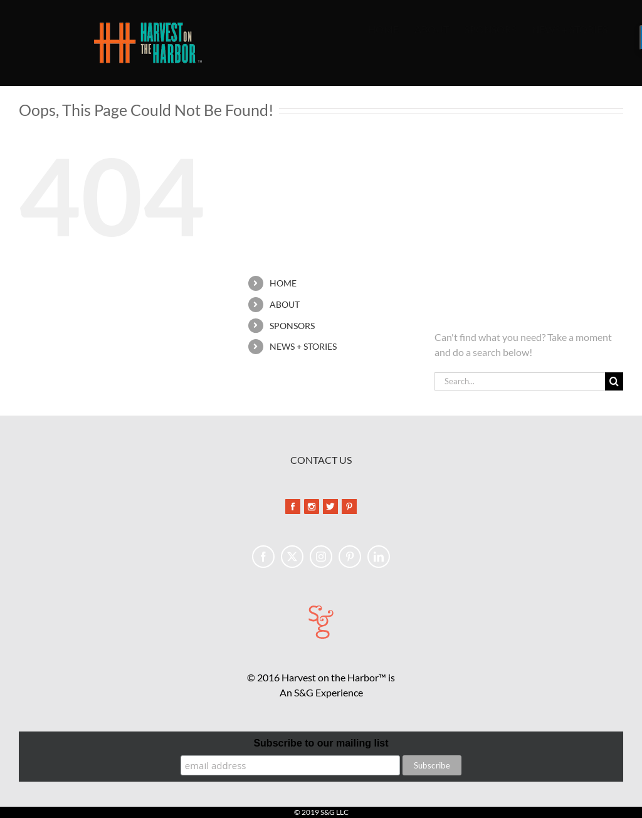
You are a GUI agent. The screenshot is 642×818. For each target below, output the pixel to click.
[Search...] (519, 381)
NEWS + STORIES (303, 346)
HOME (283, 283)
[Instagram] (321, 556)
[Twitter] (292, 556)
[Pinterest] (350, 556)
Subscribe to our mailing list (320, 743)
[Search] (614, 381)
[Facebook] (263, 556)
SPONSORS (292, 325)
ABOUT (285, 304)
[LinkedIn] (378, 556)
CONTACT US (321, 460)
